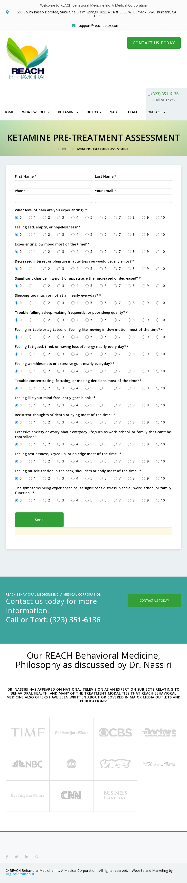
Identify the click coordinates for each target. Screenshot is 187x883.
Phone (20, 189)
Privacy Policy (99, 878)
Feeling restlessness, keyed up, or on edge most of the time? (68, 453)
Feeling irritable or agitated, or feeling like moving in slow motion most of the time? (89, 328)
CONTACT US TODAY (154, 43)
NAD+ (116, 111)
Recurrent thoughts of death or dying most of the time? (65, 414)
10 (160, 216)
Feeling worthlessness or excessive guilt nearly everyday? (65, 362)
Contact (156, 111)
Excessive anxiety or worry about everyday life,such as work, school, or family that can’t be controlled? (93, 433)
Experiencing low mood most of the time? (52, 243)
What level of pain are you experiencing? (51, 209)
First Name (26, 175)
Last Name (105, 175)
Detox (95, 111)
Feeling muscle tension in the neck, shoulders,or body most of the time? (78, 470)
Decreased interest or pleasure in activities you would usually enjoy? (74, 260)
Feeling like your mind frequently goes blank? (55, 396)
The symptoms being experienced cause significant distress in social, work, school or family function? (93, 489)
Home (11, 111)
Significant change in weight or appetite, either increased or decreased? (78, 277)
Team (134, 111)
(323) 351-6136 (165, 93)
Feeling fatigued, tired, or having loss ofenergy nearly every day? (72, 345)
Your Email (105, 189)
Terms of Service (131, 878)
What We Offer (38, 111)
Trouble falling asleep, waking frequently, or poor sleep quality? (71, 311)
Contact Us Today (154, 600)
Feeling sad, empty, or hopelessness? (48, 226)
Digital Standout (20, 868)
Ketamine (69, 111)
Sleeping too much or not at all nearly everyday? (58, 294)
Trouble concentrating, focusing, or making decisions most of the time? (78, 379)
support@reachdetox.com (99, 26)
